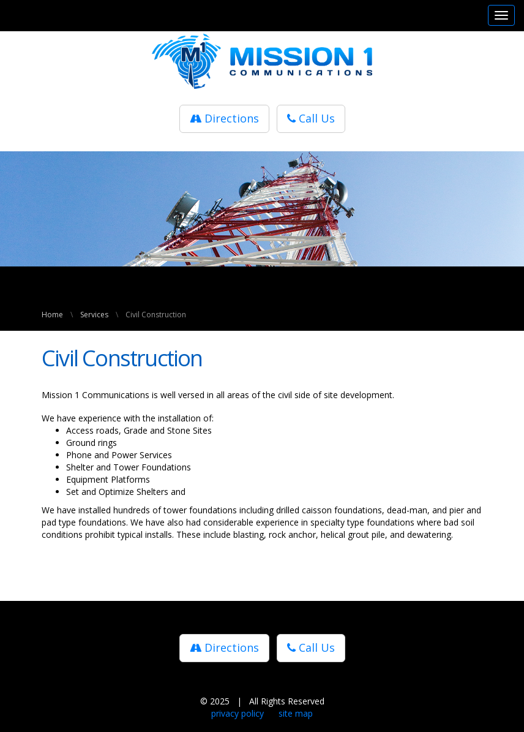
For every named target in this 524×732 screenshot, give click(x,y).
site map (296, 713)
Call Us (311, 118)
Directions (224, 118)
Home (52, 314)
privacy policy (237, 713)
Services (94, 314)
